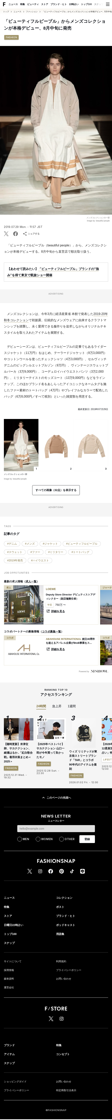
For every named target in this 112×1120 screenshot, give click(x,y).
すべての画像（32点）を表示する (56, 490)
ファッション (32, 12)
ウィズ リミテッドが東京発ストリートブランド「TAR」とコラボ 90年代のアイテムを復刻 (83, 760)
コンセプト (63, 1054)
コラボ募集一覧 (51, 631)
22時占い (74, 4)
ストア (44, 4)
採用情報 (9, 970)
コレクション (64, 897)
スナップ (98, 4)
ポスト (60, 906)
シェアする (31, 233)
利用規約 (61, 961)
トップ (6, 12)
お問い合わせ (63, 978)
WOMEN (47, 839)
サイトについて (13, 961)
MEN (26, 839)
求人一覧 (31, 581)
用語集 (60, 934)
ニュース (13, 4)
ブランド (9, 1045)
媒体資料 (9, 978)
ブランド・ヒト (58, 4)
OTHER (70, 839)
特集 (22, 4)
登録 (87, 839)
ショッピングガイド (15, 1081)
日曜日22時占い (13, 925)
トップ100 (86, 4)
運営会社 (9, 987)
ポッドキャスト (65, 925)
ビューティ (33, 4)
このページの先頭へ (56, 797)
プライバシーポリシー (68, 970)
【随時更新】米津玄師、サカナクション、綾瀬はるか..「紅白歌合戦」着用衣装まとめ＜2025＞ (18, 753)
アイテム (9, 1054)
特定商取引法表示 (66, 1090)
